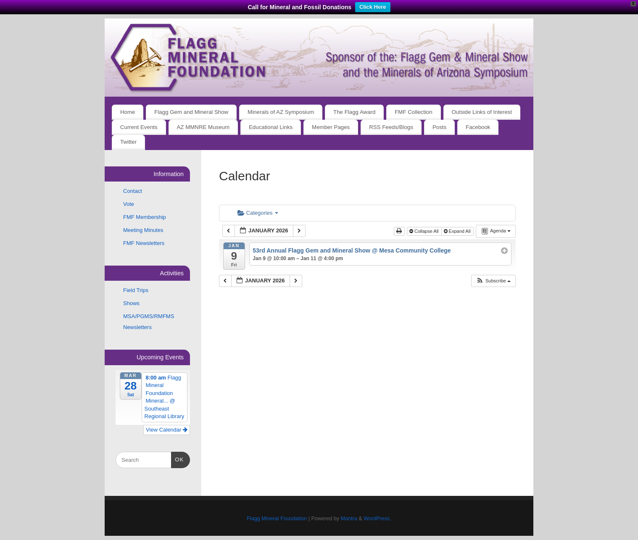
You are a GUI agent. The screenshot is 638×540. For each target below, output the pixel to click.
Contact (132, 191)
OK (177, 459)
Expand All (458, 231)
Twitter (128, 142)
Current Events (139, 127)
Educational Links (271, 127)
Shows (131, 303)
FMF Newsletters (143, 243)
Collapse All (424, 231)
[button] (493, 281)
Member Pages (331, 127)
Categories (257, 213)
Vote (128, 204)
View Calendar (166, 430)
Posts (439, 127)
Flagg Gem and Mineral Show (191, 112)
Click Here (372, 7)
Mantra (348, 519)
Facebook (478, 127)
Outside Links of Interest (482, 112)
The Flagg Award (354, 112)
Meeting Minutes (143, 230)
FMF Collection (413, 112)
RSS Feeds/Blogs (391, 127)
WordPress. (377, 519)
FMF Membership (144, 217)
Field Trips (135, 290)
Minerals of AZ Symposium (281, 112)
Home (127, 112)
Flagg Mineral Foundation (277, 519)
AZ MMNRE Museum (203, 127)
